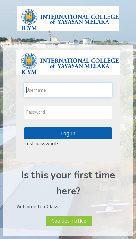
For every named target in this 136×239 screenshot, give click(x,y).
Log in (68, 133)
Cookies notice (68, 220)
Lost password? (41, 143)
